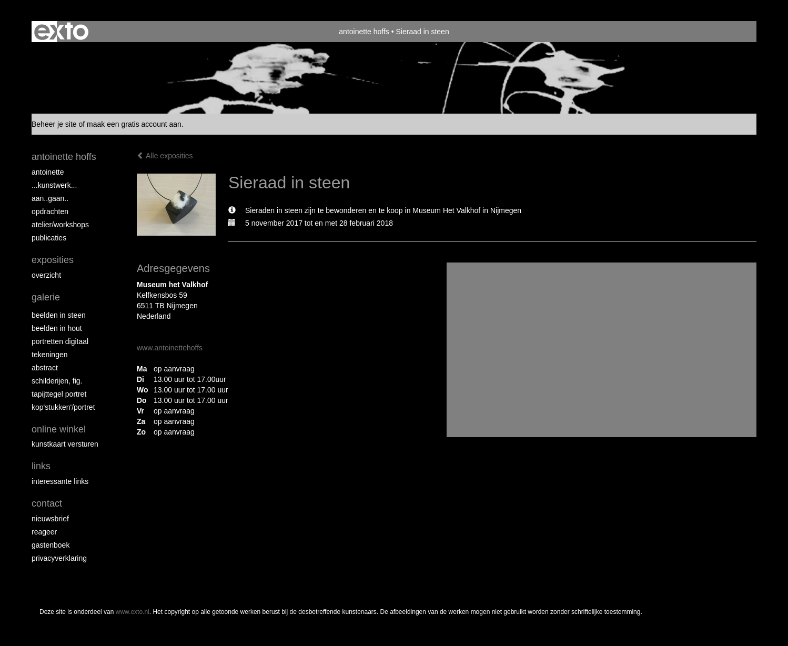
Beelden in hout (57, 328)
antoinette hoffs (364, 31)
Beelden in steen (59, 315)
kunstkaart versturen (65, 444)
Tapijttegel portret (59, 394)
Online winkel (59, 429)
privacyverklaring (59, 558)
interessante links (60, 481)
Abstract (45, 368)
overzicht (46, 275)
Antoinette (48, 172)
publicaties (49, 238)
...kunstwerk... (54, 185)
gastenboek (50, 545)
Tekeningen (50, 354)
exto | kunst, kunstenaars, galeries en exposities (61, 31)
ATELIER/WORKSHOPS (60, 224)
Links (41, 466)
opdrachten (50, 211)
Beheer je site (54, 124)
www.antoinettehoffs (170, 348)
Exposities (53, 260)
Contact (47, 503)
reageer (44, 532)
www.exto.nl (132, 611)
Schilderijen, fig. (57, 381)
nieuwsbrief (50, 518)
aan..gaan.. (50, 198)
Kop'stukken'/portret (63, 407)
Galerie (46, 297)
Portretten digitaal (60, 341)
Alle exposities (165, 156)
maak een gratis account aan (134, 124)
